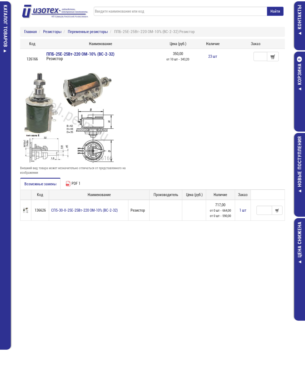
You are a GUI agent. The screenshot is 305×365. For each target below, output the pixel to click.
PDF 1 (72, 183)
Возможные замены (40, 184)
